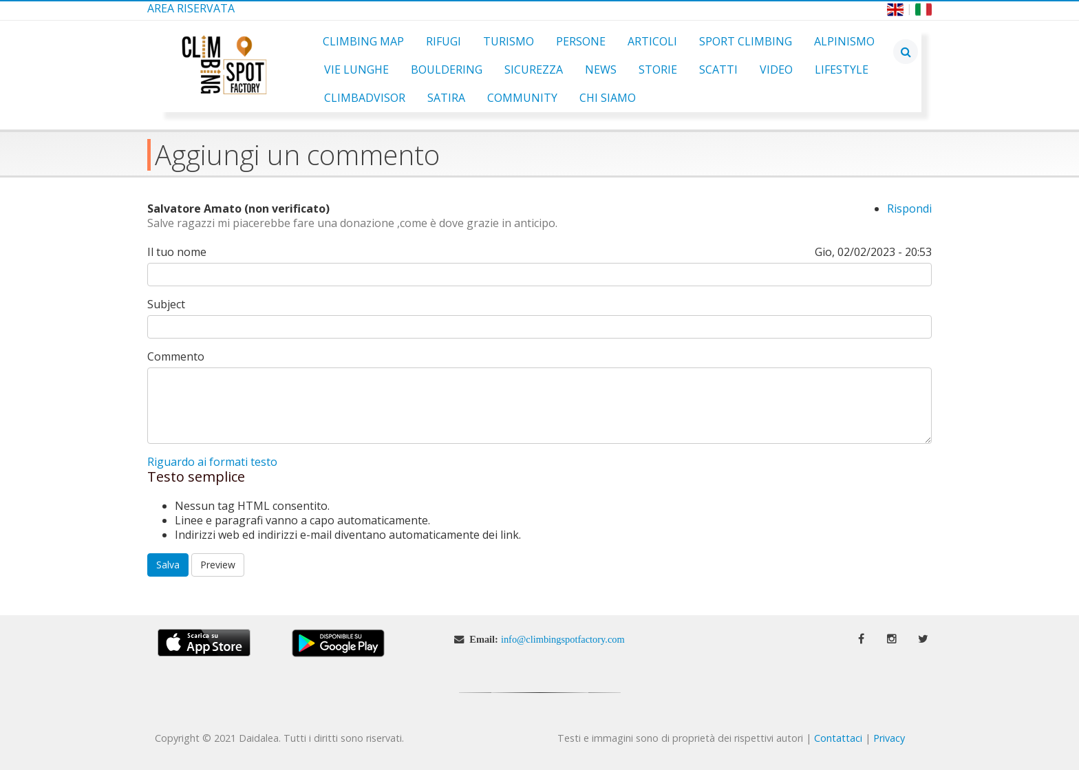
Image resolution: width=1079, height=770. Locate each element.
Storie (658, 69)
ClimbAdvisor (364, 97)
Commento (175, 357)
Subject (166, 304)
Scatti (718, 69)
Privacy (889, 738)
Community (522, 97)
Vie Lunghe (356, 69)
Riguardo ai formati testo (212, 461)
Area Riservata (191, 8)
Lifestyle (841, 69)
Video (776, 69)
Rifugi (443, 41)
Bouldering (446, 69)
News (601, 69)
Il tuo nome (176, 252)
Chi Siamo (607, 97)
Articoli (652, 41)
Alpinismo (844, 41)
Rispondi (909, 208)
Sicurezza (533, 69)
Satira (446, 97)
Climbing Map (363, 41)
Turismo (508, 41)
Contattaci (838, 738)
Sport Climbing (745, 41)
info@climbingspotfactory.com (563, 639)
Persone (581, 41)
